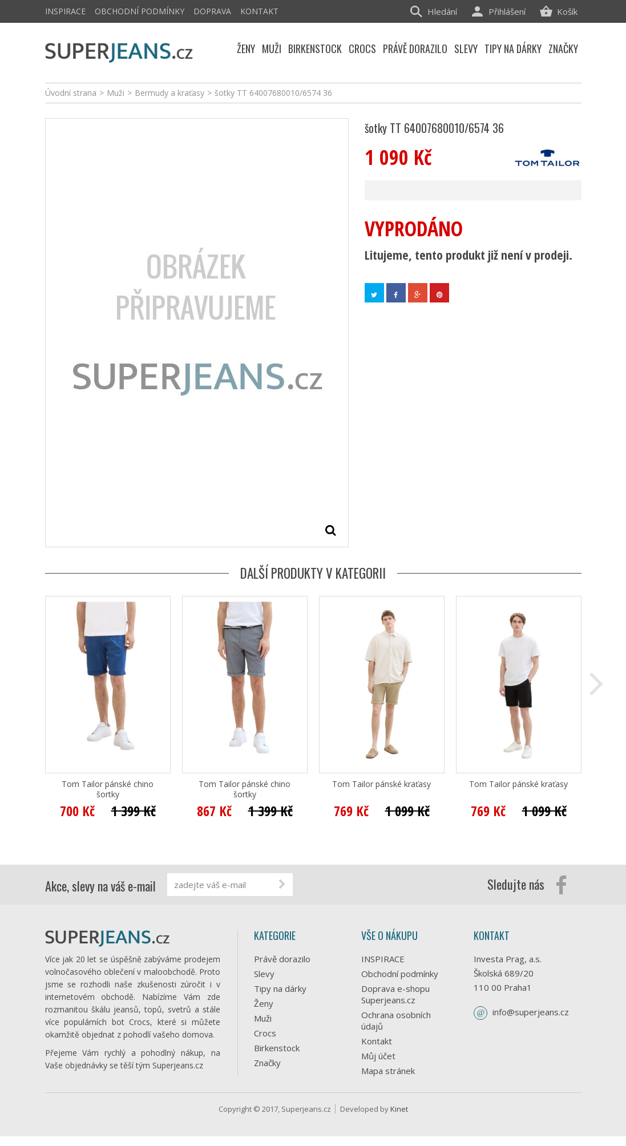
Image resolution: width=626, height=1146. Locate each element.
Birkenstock (277, 1048)
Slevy (264, 973)
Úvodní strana (70, 92)
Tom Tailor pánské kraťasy (381, 784)
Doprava (212, 11)
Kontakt (259, 11)
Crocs (265, 1033)
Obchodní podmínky (139, 11)
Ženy (263, 1003)
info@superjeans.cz (530, 1012)
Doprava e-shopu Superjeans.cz (395, 994)
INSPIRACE (65, 11)
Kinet (399, 1118)
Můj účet (378, 1056)
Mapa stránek (388, 1070)
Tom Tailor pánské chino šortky (108, 789)
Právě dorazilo (282, 959)
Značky (267, 1062)
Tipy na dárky (280, 988)
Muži (263, 1018)
